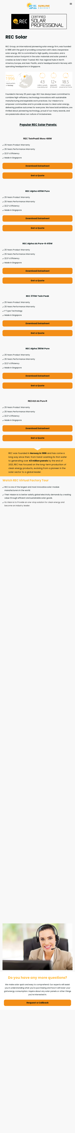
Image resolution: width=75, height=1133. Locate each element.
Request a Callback (38, 932)
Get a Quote (37, 175)
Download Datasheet (38, 165)
